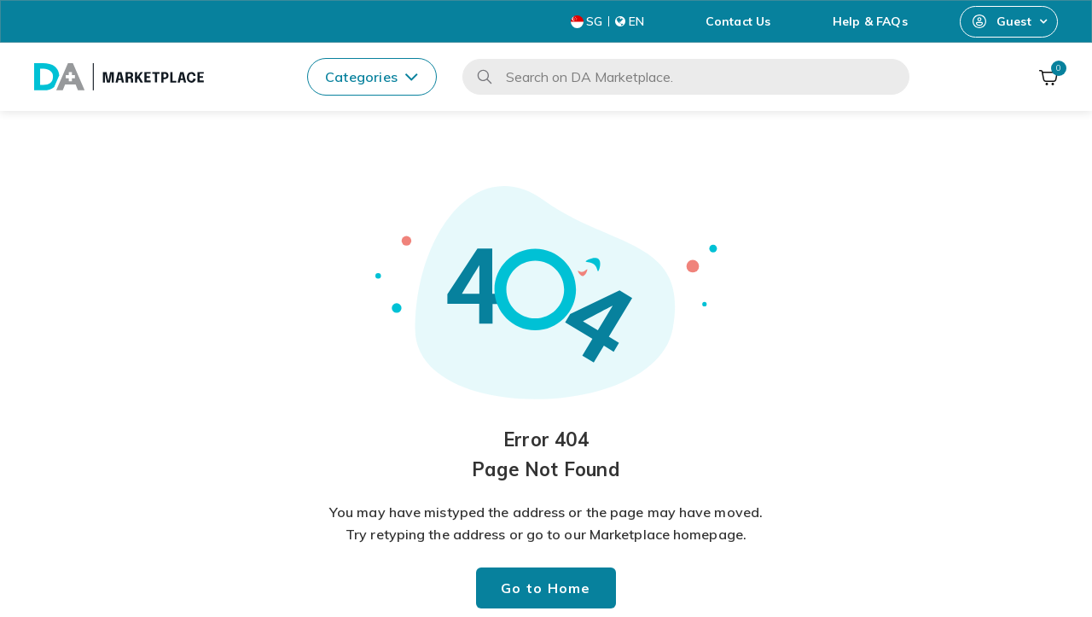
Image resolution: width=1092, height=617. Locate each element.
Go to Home (546, 588)
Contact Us (738, 21)
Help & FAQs (870, 21)
